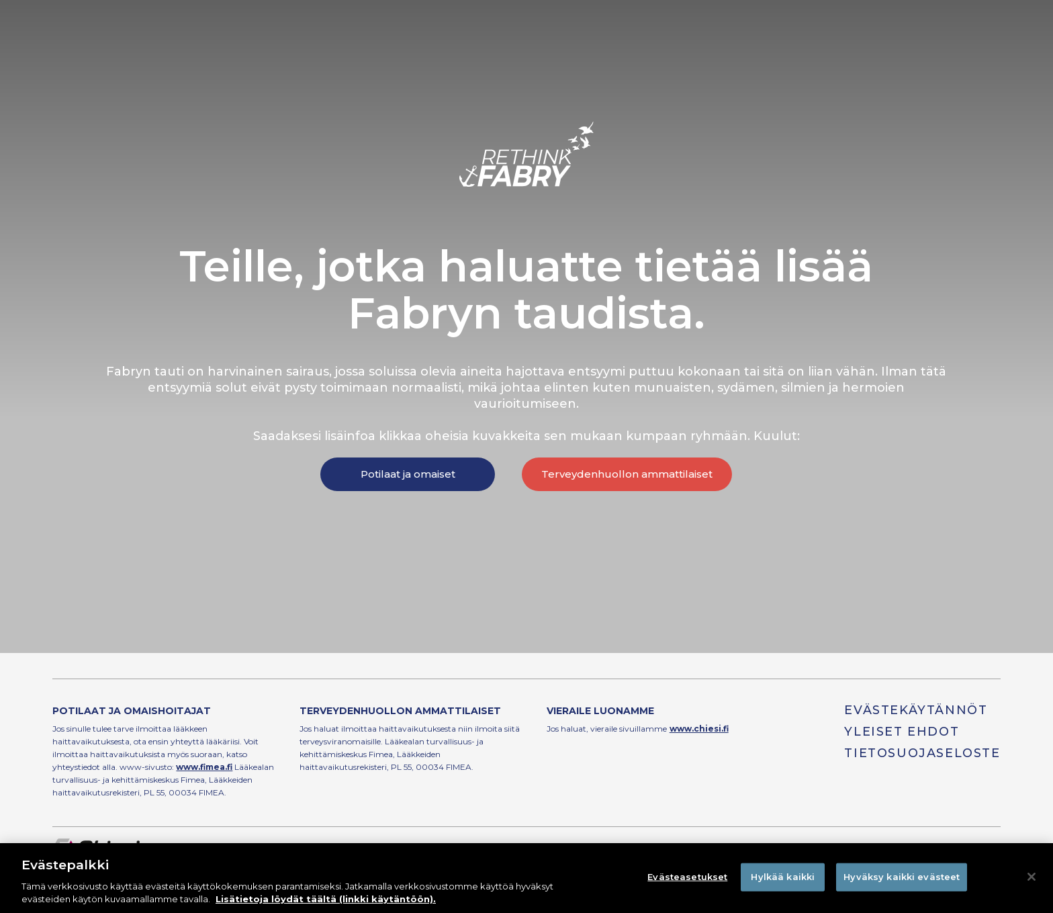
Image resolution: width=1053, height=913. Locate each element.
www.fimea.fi (204, 767)
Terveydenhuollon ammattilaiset (627, 474)
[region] (526, 878)
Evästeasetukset (687, 876)
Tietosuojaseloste (922, 753)
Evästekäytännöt (915, 710)
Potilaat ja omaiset (408, 474)
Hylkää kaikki (783, 876)
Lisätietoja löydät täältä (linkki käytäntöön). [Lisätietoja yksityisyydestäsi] (326, 899)
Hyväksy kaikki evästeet (901, 876)
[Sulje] (1031, 877)
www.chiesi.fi (699, 729)
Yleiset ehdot (901, 731)
